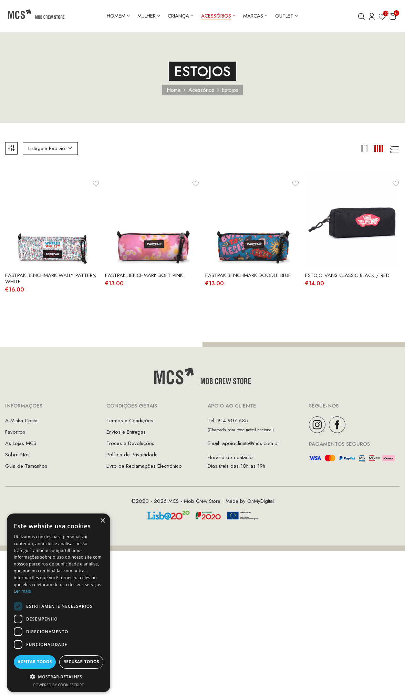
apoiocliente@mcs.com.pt (250, 443)
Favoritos (15, 432)
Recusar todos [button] (81, 662)
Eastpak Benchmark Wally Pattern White (50, 278)
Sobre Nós (17, 454)
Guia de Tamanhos (26, 466)
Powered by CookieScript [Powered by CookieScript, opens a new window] (58, 684)
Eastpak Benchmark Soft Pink (144, 275)
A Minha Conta (21, 420)
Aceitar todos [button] (35, 662)
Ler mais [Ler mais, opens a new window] (22, 591)
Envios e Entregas (126, 432)
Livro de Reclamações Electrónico (144, 466)
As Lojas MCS (20, 443)
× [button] (102, 520)
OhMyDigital (260, 501)
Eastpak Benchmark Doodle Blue (248, 275)
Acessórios (201, 90)
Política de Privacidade (132, 454)
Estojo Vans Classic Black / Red (347, 275)
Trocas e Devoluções (130, 443)
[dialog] (58, 602)
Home (174, 90)
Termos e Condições (129, 420)
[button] (392, 16)
